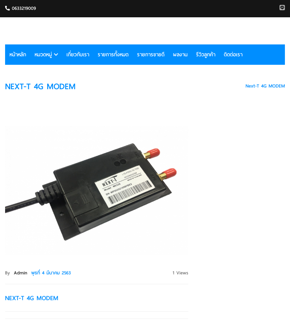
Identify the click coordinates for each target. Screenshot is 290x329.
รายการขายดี (151, 54)
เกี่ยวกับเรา (77, 54)
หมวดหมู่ (46, 54)
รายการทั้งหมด (113, 54)
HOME (231, 86)
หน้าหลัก (17, 54)
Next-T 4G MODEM (265, 86)
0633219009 (20, 8)
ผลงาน (180, 54)
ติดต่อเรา (233, 54)
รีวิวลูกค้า (205, 54)
